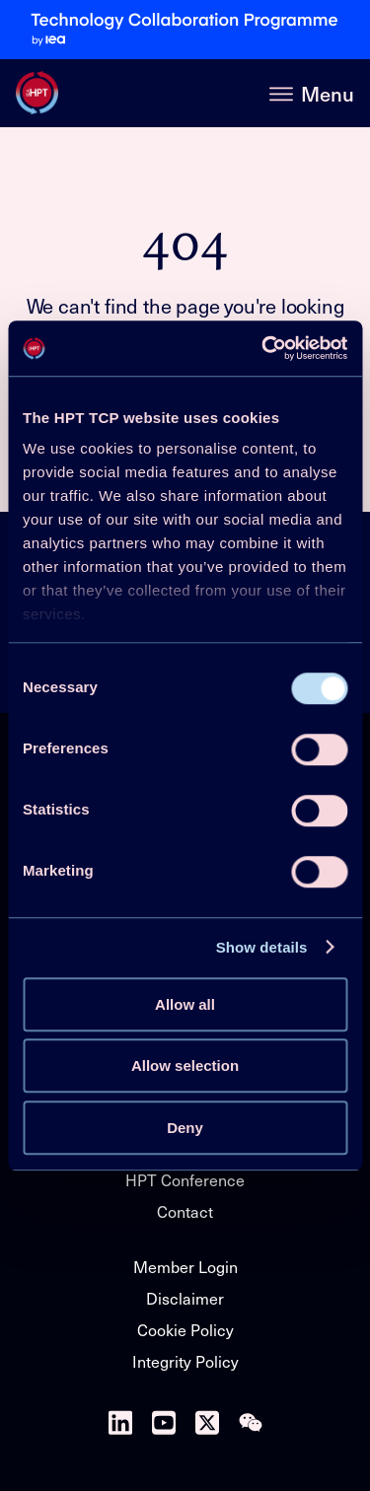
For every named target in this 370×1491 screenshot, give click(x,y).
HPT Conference (185, 1180)
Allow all (185, 1004)
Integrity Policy (185, 1361)
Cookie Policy (185, 1329)
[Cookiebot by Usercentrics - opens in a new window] (263, 348)
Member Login (185, 1266)
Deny (185, 1127)
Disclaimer (185, 1298)
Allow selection (185, 1065)
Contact (185, 1211)
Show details (262, 947)
